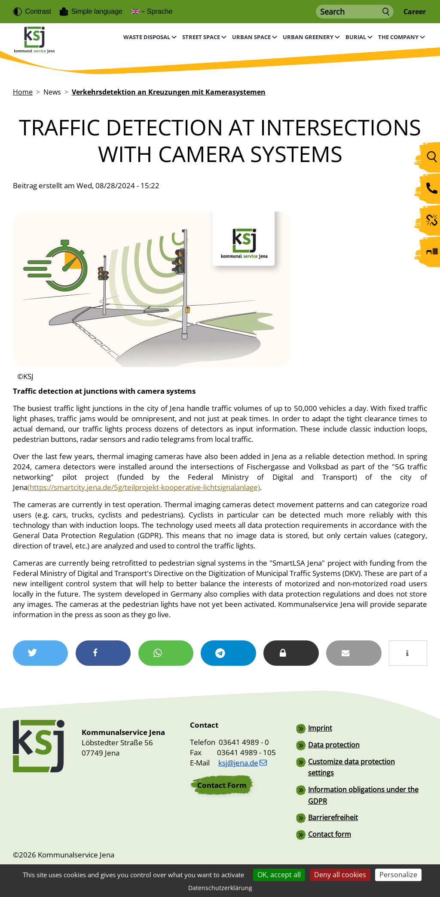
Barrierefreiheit (333, 815)
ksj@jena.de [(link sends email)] (242, 763)
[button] (40, 653)
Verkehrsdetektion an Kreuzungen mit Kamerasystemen (169, 92)
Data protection (334, 744)
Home (23, 92)
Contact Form (222, 785)
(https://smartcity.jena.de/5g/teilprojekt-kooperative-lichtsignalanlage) (144, 487)
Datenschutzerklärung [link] (220, 888)
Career (414, 11)
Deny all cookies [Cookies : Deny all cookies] (340, 874)
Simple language (96, 11)
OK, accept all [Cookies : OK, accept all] (279, 874)
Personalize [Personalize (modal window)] (398, 874)
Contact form (329, 832)
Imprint (320, 728)
